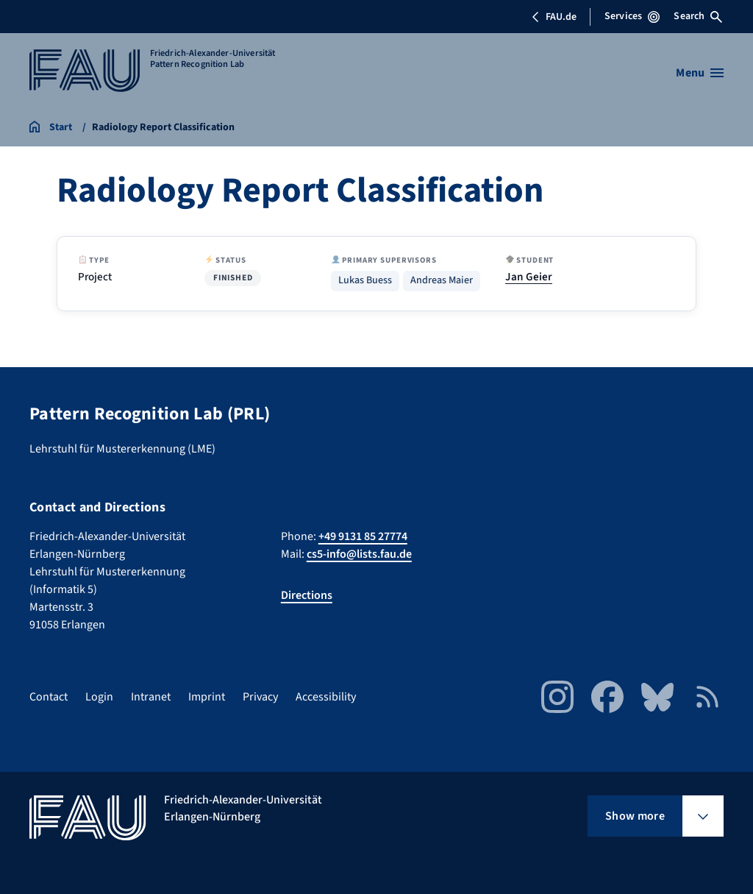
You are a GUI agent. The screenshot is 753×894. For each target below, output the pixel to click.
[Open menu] (700, 73)
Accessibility (326, 697)
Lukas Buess (365, 281)
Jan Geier (528, 277)
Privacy (260, 697)
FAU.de (554, 17)
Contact (48, 697)
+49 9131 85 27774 (362, 536)
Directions (306, 595)
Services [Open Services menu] (632, 16)
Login (99, 697)
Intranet (151, 697)
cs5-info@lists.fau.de (359, 554)
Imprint (206, 697)
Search (698, 16)
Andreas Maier (441, 281)
